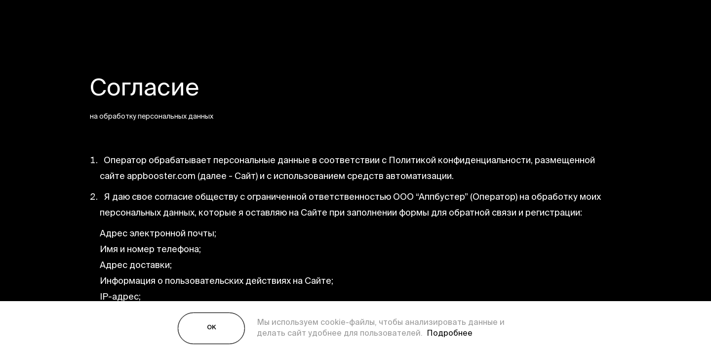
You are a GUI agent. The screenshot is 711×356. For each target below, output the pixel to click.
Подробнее (448, 334)
